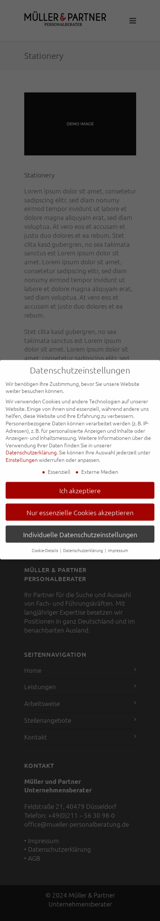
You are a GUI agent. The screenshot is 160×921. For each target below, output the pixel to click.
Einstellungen (22, 455)
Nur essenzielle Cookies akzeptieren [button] (80, 508)
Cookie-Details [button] (45, 546)
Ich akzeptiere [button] (80, 486)
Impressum (118, 546)
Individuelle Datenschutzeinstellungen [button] (80, 530)
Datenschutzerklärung (31, 448)
